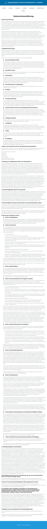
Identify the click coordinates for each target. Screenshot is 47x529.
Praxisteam (17, 8)
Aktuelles (11, 8)
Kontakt (23, 10)
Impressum (19, 524)
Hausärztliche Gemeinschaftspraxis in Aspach (25, 2)
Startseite (4, 8)
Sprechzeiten (31, 8)
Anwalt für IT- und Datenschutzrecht (16, 515)
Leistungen (24, 8)
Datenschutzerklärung (26, 524)
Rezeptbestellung (40, 8)
